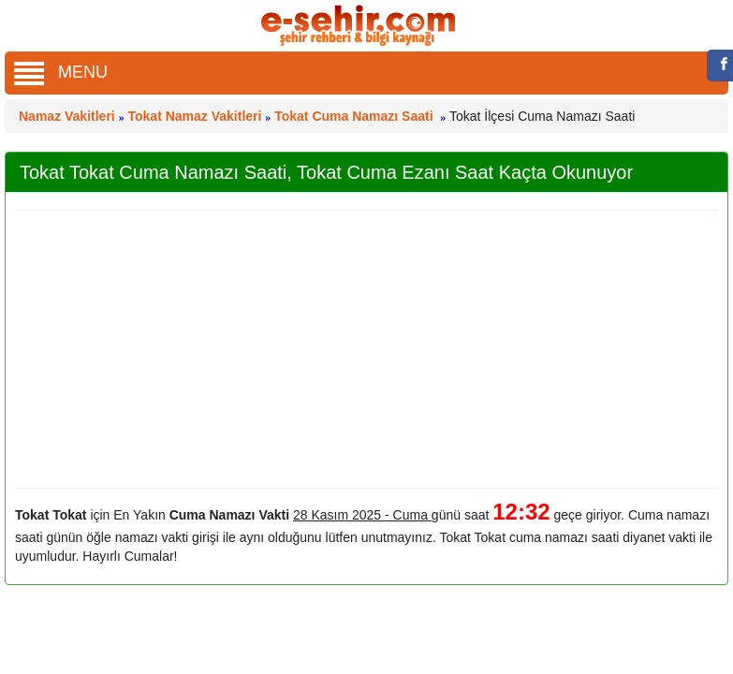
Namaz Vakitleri (67, 116)
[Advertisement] (359, 349)
